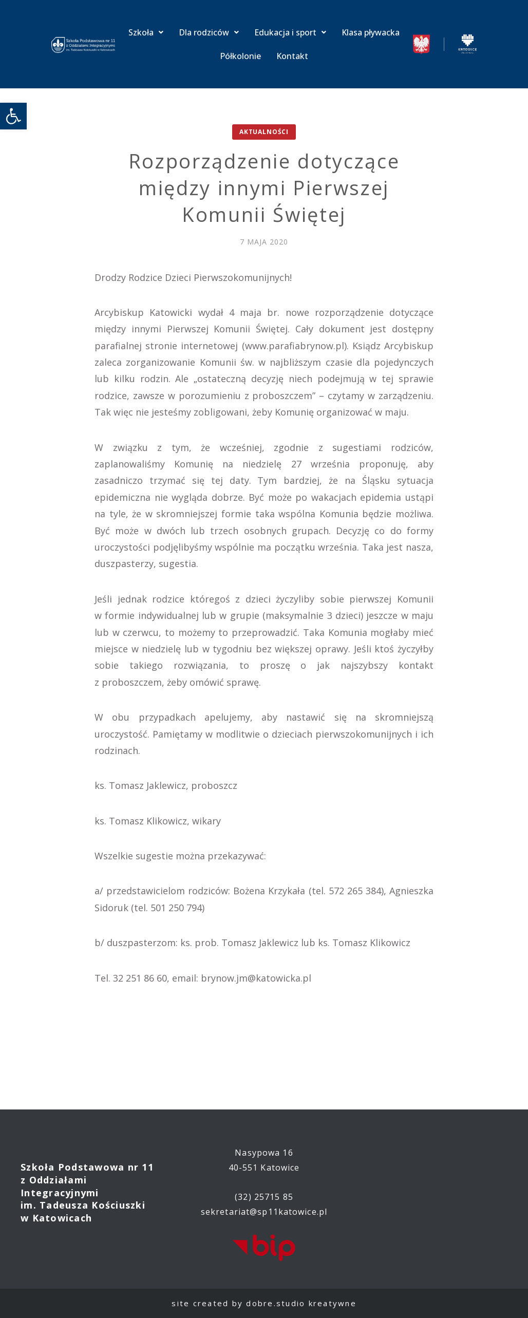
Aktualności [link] (264, 131)
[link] (13, 116)
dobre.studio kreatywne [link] (301, 1303)
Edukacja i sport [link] (290, 32)
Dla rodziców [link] (209, 32)
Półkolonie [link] (240, 56)
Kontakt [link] (292, 56)
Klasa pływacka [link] (371, 32)
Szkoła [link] (145, 32)
